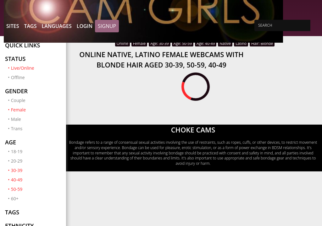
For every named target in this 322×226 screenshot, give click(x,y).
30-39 (36, 170)
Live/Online (36, 67)
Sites (12, 26)
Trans (16, 129)
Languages (56, 26)
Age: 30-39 (159, 43)
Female (36, 109)
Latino (241, 43)
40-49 (36, 179)
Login (84, 26)
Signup (107, 26)
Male (16, 119)
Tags (30, 26)
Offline (18, 77)
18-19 (17, 151)
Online (122, 43)
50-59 (36, 189)
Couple (18, 100)
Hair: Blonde (262, 43)
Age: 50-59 (183, 43)
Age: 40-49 (206, 43)
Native (225, 43)
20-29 (17, 161)
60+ (15, 199)
